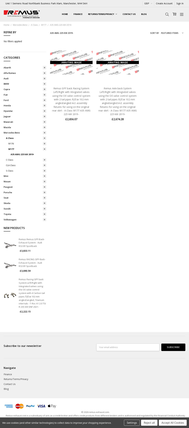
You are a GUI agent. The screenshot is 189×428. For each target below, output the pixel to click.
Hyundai (8, 110)
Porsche (8, 192)
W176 (11, 143)
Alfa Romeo (10, 73)
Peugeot (8, 186)
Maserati (8, 121)
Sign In (180, 3)
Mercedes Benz (12, 132)
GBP (148, 3)
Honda (7, 105)
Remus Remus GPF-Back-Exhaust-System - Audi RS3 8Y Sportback (32, 243)
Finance (78, 14)
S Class (9, 170)
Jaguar (7, 116)
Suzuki (7, 208)
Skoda (7, 203)
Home (65, 14)
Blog (144, 14)
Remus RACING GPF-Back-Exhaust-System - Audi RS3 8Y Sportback (32, 263)
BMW (6, 83)
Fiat (6, 94)
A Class (10, 138)
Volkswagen (10, 219)
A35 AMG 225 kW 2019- (22, 154)
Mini (6, 176)
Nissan (7, 181)
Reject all (149, 423)
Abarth (7, 67)
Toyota (7, 214)
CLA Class (11, 165)
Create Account (164, 3)
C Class (9, 159)
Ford (6, 100)
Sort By (154, 32)
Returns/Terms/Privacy (102, 14)
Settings (132, 423)
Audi (6, 78)
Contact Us (129, 14)
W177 (11, 149)
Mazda (7, 127)
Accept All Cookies (172, 423)
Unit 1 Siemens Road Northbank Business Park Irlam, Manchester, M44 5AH (46, 3)
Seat (6, 197)
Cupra (7, 89)
